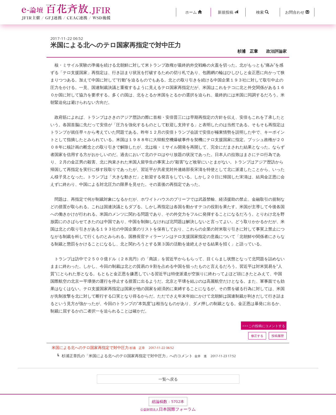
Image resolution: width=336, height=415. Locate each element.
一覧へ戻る (168, 379)
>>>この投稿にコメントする (263, 326)
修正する (257, 336)
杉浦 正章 (249, 51)
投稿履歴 (278, 336)
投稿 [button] (228, 12)
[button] (193, 12)
